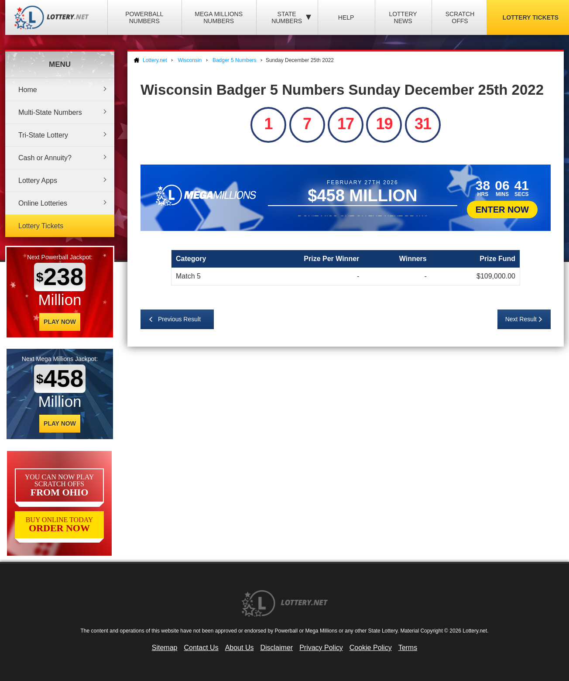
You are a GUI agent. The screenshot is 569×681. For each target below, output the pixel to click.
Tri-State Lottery (43, 135)
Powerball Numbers (144, 17)
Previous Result (179, 319)
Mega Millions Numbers (219, 17)
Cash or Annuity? (45, 158)
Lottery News (403, 17)
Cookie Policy (371, 647)
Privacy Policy (321, 647)
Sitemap (165, 647)
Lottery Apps (37, 180)
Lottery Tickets (40, 226)
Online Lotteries (42, 203)
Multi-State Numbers (50, 112)
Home (27, 89)
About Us (239, 647)
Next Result (521, 319)
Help (346, 17)
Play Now (60, 321)
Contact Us (201, 647)
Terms (408, 647)
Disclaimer (276, 647)
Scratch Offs (460, 17)
